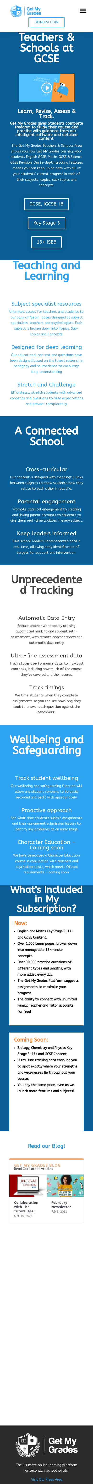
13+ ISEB (46, 242)
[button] (82, 11)
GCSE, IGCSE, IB (46, 204)
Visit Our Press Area (46, 1480)
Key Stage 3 (46, 223)
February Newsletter (61, 1204)
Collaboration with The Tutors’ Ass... (26, 1206)
